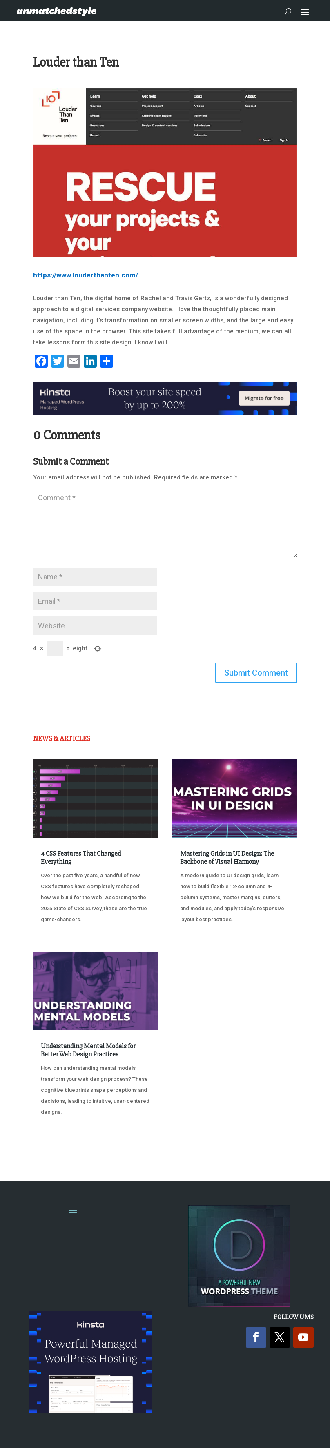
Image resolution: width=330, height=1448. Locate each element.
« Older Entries (60, 1142)
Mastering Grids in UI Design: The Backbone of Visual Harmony (227, 857)
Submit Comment (256, 673)
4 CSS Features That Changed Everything (81, 857)
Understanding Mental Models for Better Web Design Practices (88, 1050)
